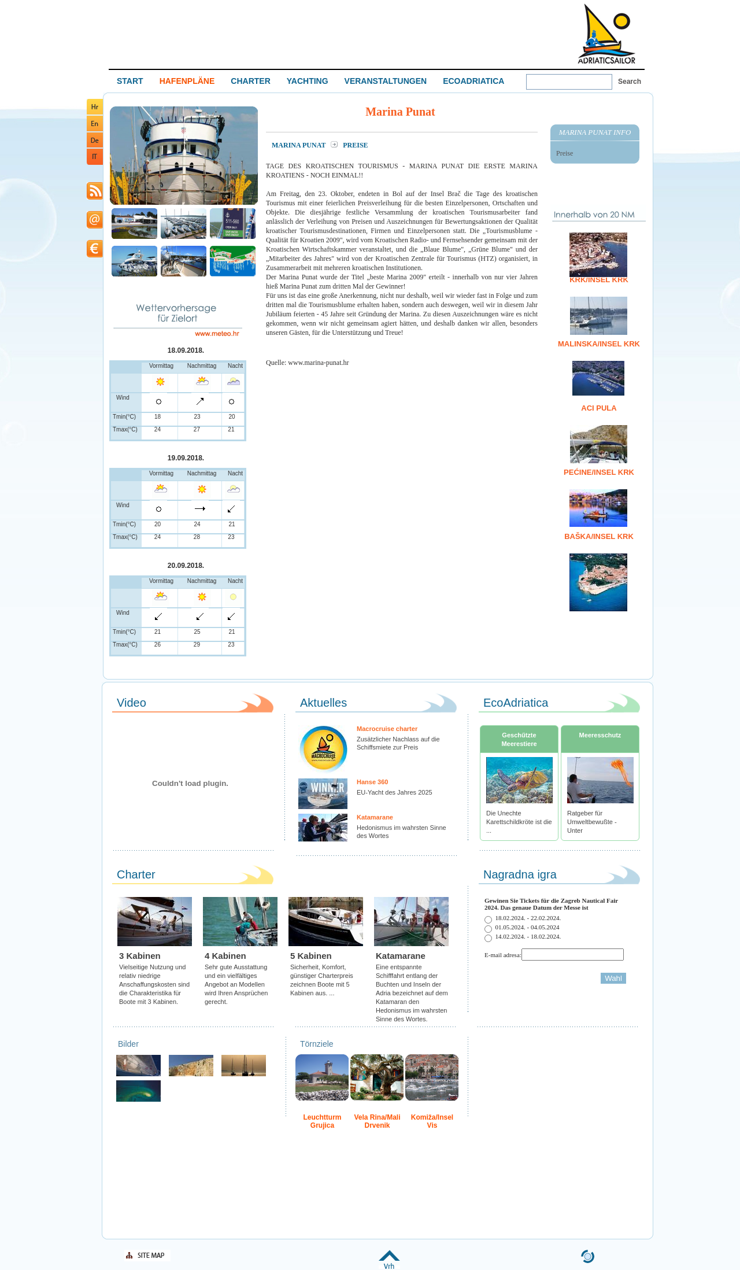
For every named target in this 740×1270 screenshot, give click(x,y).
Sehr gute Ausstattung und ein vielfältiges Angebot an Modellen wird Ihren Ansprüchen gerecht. (236, 984)
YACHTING (307, 81)
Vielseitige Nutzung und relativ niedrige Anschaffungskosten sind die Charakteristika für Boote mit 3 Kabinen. (154, 984)
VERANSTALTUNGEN (386, 81)
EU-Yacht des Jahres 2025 (394, 792)
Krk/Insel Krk (598, 279)
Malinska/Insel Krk (599, 343)
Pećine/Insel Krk (599, 472)
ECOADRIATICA (473, 81)
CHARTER (250, 81)
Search (629, 81)
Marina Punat (299, 145)
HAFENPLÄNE (187, 81)
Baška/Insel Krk (599, 536)
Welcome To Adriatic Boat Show (606, 33)
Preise (564, 153)
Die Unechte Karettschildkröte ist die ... (519, 822)
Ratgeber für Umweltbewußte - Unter (592, 822)
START (130, 81)
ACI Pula (598, 408)
